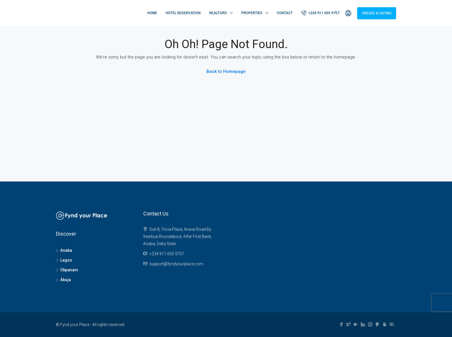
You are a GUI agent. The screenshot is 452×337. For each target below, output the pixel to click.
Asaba (66, 250)
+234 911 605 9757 (320, 12)
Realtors (218, 13)
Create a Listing (376, 13)
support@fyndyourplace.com (176, 264)
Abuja (65, 279)
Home (152, 13)
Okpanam (69, 270)
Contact (285, 13)
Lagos (66, 260)
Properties (251, 13)
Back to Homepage (226, 71)
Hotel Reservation (183, 13)
